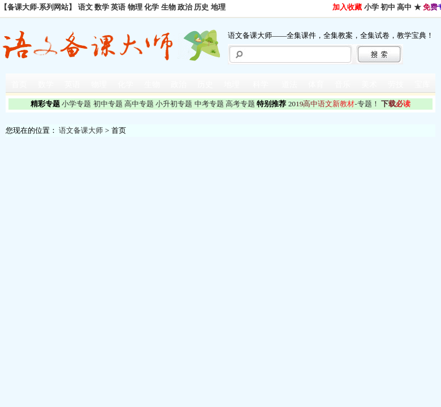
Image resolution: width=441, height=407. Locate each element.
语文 (85, 7)
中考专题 (209, 103)
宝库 (422, 84)
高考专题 (240, 103)
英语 (118, 7)
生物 (168, 7)
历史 (201, 7)
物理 (135, 7)
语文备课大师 (81, 130)
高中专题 (139, 103)
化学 (151, 7)
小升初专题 (173, 103)
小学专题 (76, 103)
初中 (388, 7)
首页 (19, 84)
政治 (185, 7)
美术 (369, 84)
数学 (101, 7)
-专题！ (333, 103)
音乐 (343, 84)
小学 (371, 7)
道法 (289, 84)
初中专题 (108, 103)
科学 (261, 84)
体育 (316, 84)
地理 (218, 7)
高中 (404, 7)
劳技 (396, 84)
